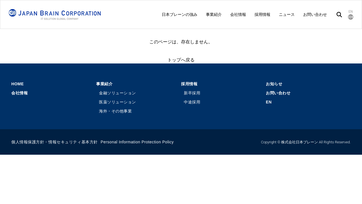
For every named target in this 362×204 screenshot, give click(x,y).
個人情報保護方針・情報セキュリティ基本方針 (54, 142)
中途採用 (192, 102)
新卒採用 (192, 93)
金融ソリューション (117, 93)
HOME (17, 84)
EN (269, 102)
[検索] (339, 14)
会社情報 (19, 93)
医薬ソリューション (117, 102)
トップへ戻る (181, 60)
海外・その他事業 (115, 111)
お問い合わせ (278, 93)
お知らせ (274, 84)
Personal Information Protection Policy (137, 142)
